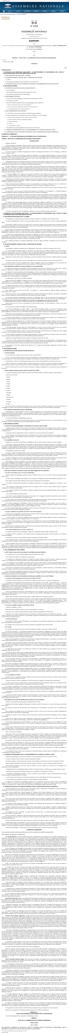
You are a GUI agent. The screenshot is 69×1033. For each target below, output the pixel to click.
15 (30, 108)
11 (17, 86)
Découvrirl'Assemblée (53, 11)
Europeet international (45, 11)
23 (17, 134)
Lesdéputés (9, 11)
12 (30, 94)
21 (58, 131)
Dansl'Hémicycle (18, 11)
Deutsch (8, 0)
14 (37, 106)
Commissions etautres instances (27, 11)
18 (20, 125)
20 (55, 129)
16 (47, 115)
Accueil (1, 14)
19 (40, 127)
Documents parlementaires (9, 14)
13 (18, 100)
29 (46, 136)
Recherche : (54, 1)
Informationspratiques (62, 11)
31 (41, 138)
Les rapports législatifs (21, 14)
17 (31, 119)
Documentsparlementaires (36, 11)
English (4, 0)
